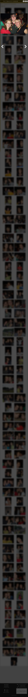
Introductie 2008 (15, 1)
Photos (4, 1)
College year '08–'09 (9, 1)
